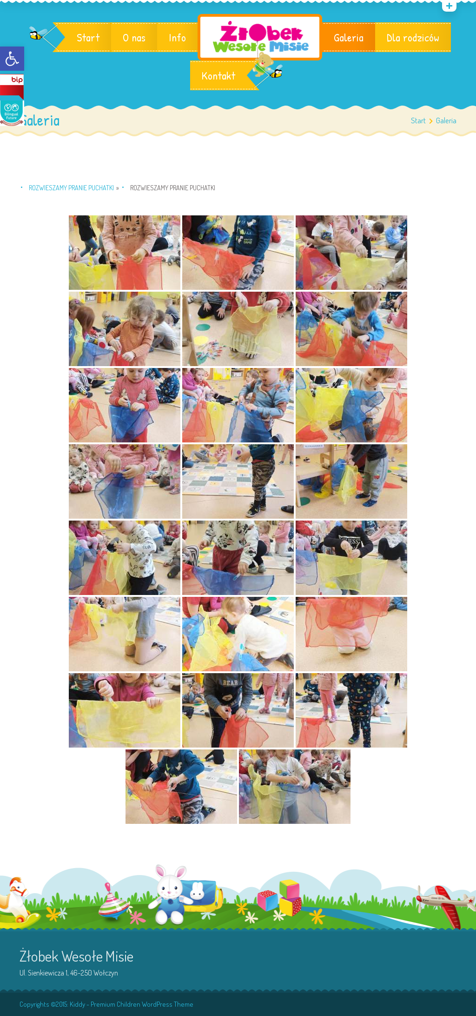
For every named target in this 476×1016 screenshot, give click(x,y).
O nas (134, 37)
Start (88, 37)
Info (177, 37)
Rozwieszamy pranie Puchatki (71, 188)
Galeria (348, 37)
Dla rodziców (413, 37)
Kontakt (218, 75)
